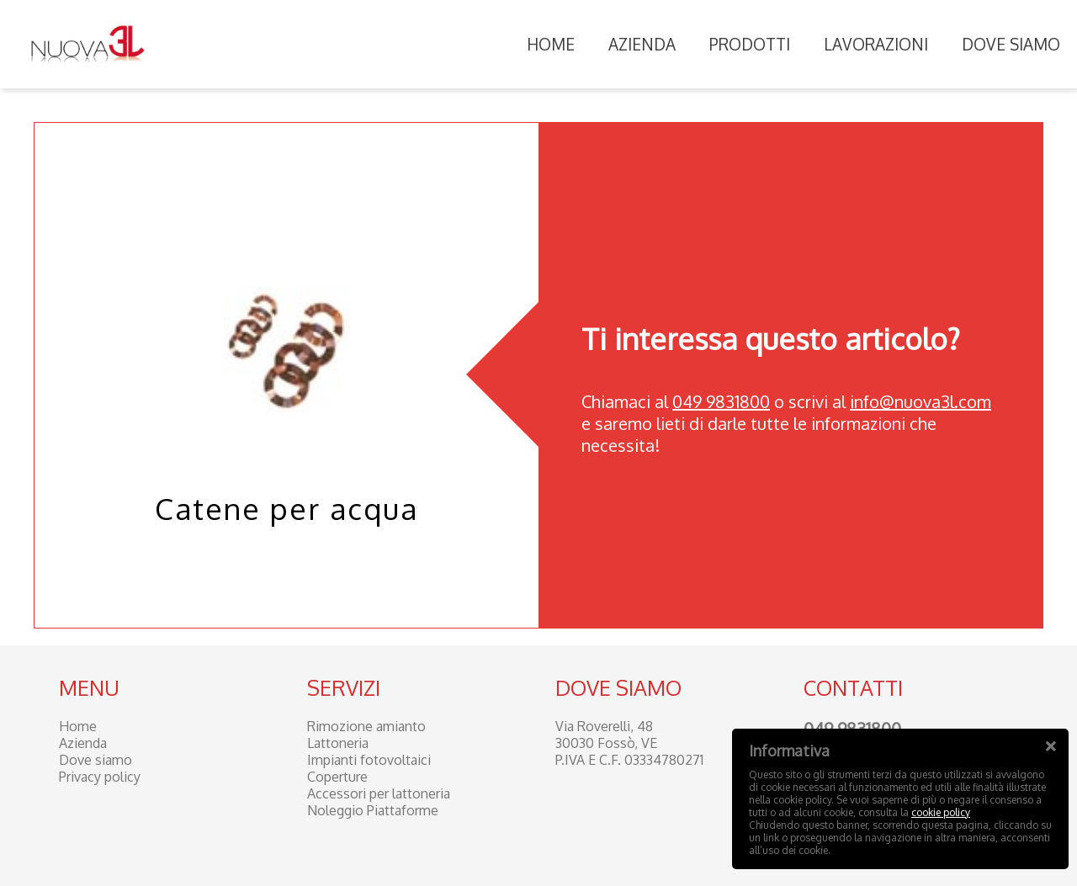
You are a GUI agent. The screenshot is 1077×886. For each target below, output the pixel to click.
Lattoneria (338, 743)
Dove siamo (1011, 44)
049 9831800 (721, 401)
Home (551, 44)
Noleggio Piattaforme (372, 810)
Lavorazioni (876, 44)
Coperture (337, 776)
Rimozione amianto (366, 726)
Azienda (642, 44)
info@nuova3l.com (920, 401)
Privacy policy (100, 776)
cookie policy (940, 812)
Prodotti (749, 44)
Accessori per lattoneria (378, 793)
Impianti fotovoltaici (369, 759)
